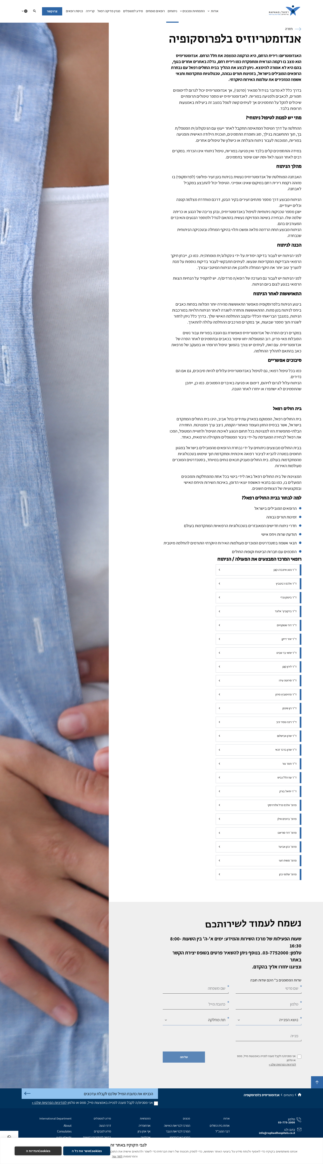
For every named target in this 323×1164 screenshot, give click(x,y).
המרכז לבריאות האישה (177, 1125)
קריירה (90, 12)
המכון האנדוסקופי (180, 1137)
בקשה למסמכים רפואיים (97, 1137)
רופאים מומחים (155, 12)
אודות (213, 12)
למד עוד (117, 1156)
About (67, 1125)
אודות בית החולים (220, 1125)
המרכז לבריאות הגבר (178, 1131)
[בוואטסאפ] (9, 1137)
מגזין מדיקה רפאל (109, 12)
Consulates (64, 1131)
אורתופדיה (145, 1125)
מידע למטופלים (133, 12)
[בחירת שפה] (24, 11)
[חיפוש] (34, 11)
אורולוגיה (145, 1137)
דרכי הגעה (105, 1125)
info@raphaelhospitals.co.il (277, 1133)
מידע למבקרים (102, 1131)
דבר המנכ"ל (222, 1131)
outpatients (63, 1137)
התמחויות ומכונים (192, 12)
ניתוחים (172, 12)
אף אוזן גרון (144, 1131)
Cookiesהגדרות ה (38, 1151)
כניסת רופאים (74, 12)
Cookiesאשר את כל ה (87, 1151)
